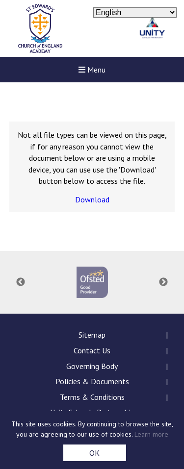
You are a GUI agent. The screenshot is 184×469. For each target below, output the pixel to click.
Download (92, 199)
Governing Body (92, 366)
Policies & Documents (92, 381)
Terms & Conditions (92, 397)
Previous (21, 282)
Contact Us (92, 350)
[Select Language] (135, 12)
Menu (92, 69)
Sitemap (92, 335)
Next (163, 282)
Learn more (151, 434)
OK (94, 453)
